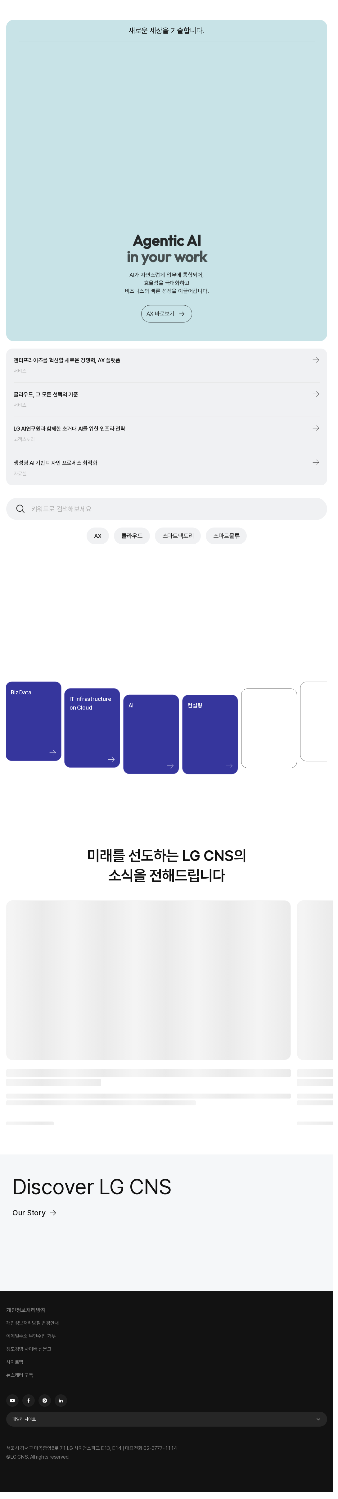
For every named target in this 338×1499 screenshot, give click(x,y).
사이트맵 (14, 1362)
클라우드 (131, 536)
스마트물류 (226, 536)
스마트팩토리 (178, 536)
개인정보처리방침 (25, 1310)
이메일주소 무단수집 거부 (31, 1336)
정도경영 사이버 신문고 (29, 1349)
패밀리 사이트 (24, 1419)
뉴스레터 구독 (19, 1375)
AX (98, 536)
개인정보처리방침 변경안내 (32, 1323)
